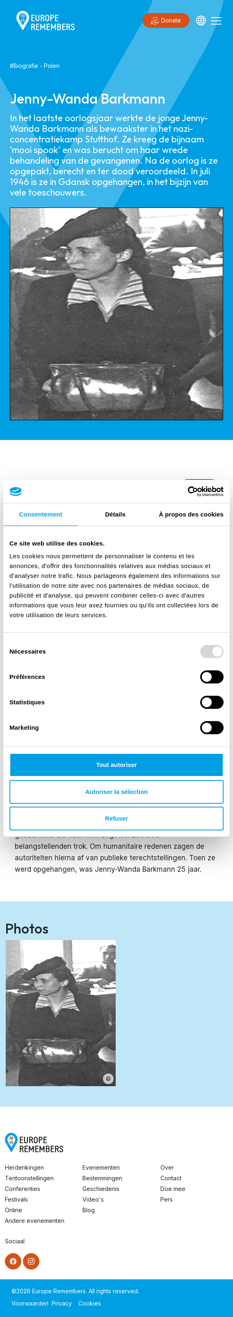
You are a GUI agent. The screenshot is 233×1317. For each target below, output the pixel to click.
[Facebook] (13, 1261)
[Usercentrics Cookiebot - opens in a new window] (188, 491)
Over (167, 1167)
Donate (166, 21)
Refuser (116, 818)
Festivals (16, 1199)
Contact (170, 1178)
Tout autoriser (116, 764)
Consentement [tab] (40, 514)
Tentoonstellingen (29, 1178)
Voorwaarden (29, 1303)
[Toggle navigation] (216, 20)
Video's (93, 1199)
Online (13, 1209)
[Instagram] (31, 1261)
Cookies (89, 1303)
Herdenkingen (24, 1167)
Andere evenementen (34, 1220)
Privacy (62, 1303)
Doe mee (172, 1188)
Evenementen (101, 1167)
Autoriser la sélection (116, 791)
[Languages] (201, 20)
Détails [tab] (115, 514)
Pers (166, 1199)
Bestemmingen (102, 1178)
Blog (88, 1209)
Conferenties (22, 1188)
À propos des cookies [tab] (191, 514)
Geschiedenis (100, 1188)
